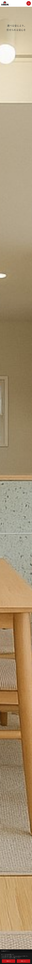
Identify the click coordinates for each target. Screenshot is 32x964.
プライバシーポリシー (17, 956)
